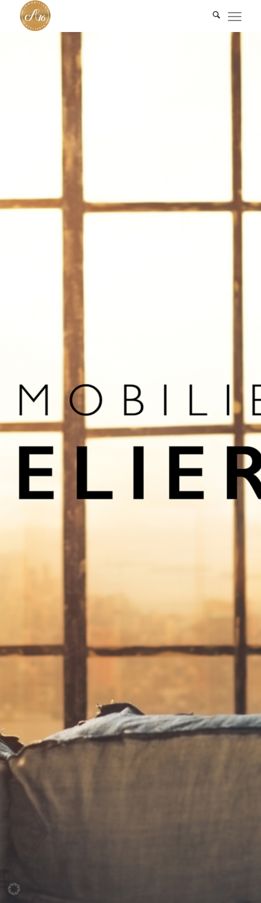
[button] (14, 889)
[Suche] (212, 16)
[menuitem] (212, 16)
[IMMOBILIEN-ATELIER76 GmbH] (108, 16)
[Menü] (231, 16)
